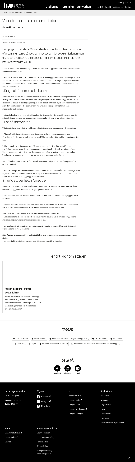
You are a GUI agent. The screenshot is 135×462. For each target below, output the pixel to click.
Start (4, 13)
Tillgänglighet (42, 446)
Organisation (106, 405)
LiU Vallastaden (21, 338)
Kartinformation (75, 396)
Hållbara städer (40, 338)
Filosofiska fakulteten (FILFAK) (55, 344)
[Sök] (127, 2)
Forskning (67, 7)
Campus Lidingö (75, 414)
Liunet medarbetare (12, 433)
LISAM (8, 442)
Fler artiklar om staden (12, 27)
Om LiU (100, 7)
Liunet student (10, 437)
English (119, 3)
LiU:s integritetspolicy (45, 437)
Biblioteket (105, 396)
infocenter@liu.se (14, 400)
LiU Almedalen (100, 338)
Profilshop (105, 418)
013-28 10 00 (12, 404)
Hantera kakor (42, 442)
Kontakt (128, 7)
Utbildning (52, 7)
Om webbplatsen (43, 433)
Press (103, 409)
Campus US (73, 405)
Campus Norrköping (77, 409)
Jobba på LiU (118, 7)
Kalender (104, 400)
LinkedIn (42, 406)
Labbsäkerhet (106, 414)
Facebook (43, 396)
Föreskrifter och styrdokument (112, 423)
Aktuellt (108, 7)
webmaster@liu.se (44, 454)
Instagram (43, 401)
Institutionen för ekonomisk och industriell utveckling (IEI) (96, 344)
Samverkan (84, 7)
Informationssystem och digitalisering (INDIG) (70, 338)
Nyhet (33, 344)
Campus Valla (74, 400)
